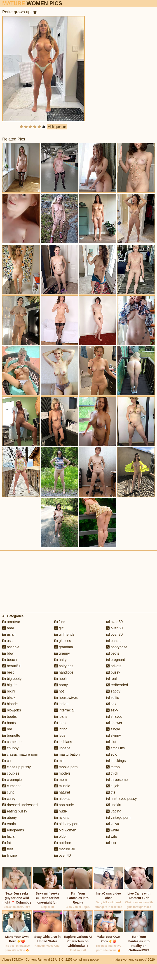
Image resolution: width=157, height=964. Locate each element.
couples (10, 773)
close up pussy (16, 767)
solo (111, 754)
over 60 (114, 628)
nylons (61, 817)
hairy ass (63, 666)
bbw (8, 653)
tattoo (113, 767)
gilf (58, 628)
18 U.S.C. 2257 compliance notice (75, 959)
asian (9, 634)
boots (9, 723)
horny (61, 685)
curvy (9, 799)
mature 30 (64, 849)
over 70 (114, 634)
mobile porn (66, 767)
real (111, 679)
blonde (10, 704)
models (62, 773)
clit (6, 761)
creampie (12, 780)
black (8, 697)
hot (59, 691)
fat (6, 843)
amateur (11, 622)
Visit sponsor (57, 127)
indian (61, 704)
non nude (64, 805)
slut (111, 742)
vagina (113, 811)
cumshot (11, 786)
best (8, 672)
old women (65, 830)
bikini (8, 691)
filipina (9, 855)
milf (59, 761)
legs (60, 735)
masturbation (67, 754)
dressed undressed (20, 805)
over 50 (114, 622)
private (113, 666)
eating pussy (14, 811)
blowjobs (11, 710)
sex (111, 704)
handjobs (63, 672)
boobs (9, 716)
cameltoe (11, 742)
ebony (9, 817)
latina (61, 729)
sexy (112, 710)
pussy (113, 672)
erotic (9, 824)
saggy (113, 691)
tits (110, 792)
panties (114, 641)
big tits (9, 685)
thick (112, 773)
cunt (8, 792)
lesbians (63, 742)
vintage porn (118, 817)
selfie (112, 697)
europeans (13, 830)
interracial (64, 710)
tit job (112, 786)
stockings (116, 761)
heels (61, 679)
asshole (10, 647)
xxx (111, 843)
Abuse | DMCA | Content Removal (26, 959)
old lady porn (67, 824)
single (113, 729)
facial (8, 836)
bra (7, 729)
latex (60, 723)
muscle (62, 786)
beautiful (11, 666)
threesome (117, 780)
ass (7, 641)
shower (114, 723)
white (112, 830)
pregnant (115, 660)
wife (111, 836)
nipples (62, 799)
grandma (63, 647)
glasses (62, 641)
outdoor (62, 843)
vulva (112, 824)
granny (62, 653)
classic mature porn (20, 754)
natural (62, 792)
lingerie (62, 748)
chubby (10, 748)
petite (113, 653)
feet (7, 849)
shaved (114, 716)
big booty (11, 679)
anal (8, 628)
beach (9, 660)
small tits (115, 748)
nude (60, 811)
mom (60, 780)
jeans (61, 716)
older (60, 836)
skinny (113, 735)
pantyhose (116, 647)
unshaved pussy (121, 799)
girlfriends (64, 634)
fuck (60, 622)
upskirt (113, 805)
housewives (66, 697)
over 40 (62, 855)
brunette (11, 735)
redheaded (117, 685)
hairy (60, 660)
